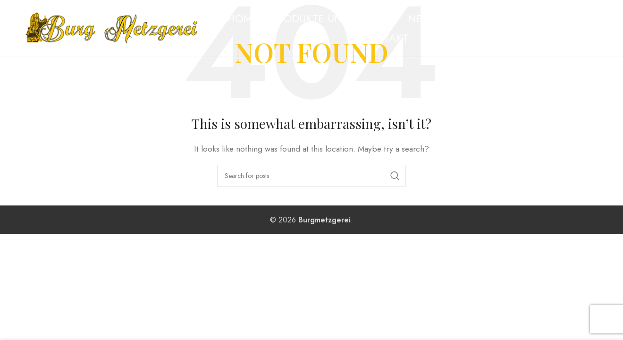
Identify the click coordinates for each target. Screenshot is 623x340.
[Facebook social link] (573, 28)
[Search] (311, 176)
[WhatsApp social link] (594, 28)
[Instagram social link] (583, 28)
